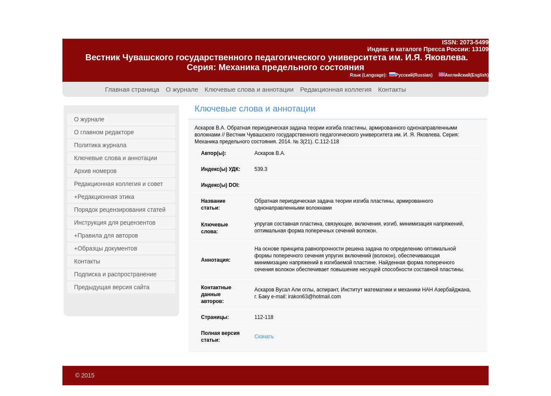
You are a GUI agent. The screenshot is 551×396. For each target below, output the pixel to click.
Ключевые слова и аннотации (249, 89)
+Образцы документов (105, 248)
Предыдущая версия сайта (111, 287)
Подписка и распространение (115, 274)
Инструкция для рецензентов (114, 222)
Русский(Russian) (411, 75)
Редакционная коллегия (335, 89)
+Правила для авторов (106, 235)
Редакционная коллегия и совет (118, 183)
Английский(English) (464, 75)
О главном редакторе (104, 132)
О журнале (182, 89)
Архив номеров (95, 170)
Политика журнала (100, 145)
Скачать (264, 337)
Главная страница (132, 89)
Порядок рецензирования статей (119, 209)
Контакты (392, 89)
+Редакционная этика (104, 196)
